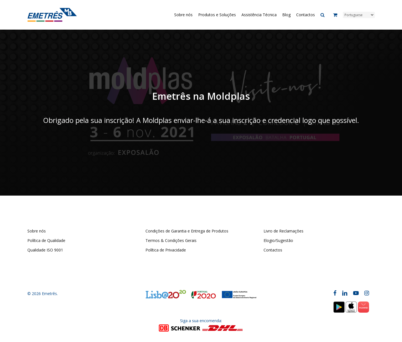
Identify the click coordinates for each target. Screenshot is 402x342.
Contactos (273, 250)
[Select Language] (359, 15)
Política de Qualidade (46, 240)
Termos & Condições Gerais (171, 240)
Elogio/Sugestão (278, 240)
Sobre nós (36, 231)
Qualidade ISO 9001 (45, 250)
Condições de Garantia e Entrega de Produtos (186, 231)
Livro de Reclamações (283, 231)
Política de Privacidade (165, 250)
